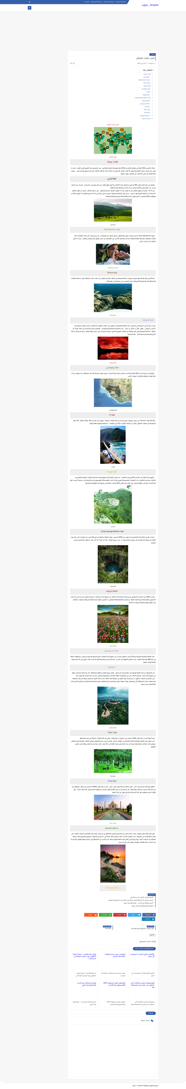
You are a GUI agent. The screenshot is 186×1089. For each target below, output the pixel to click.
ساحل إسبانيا (146, 119)
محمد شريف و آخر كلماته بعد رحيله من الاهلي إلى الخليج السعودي (130, 900)
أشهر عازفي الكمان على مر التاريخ (141, 897)
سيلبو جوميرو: (145, 116)
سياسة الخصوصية (96, 2)
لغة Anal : (147, 113)
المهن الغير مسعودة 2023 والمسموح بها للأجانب (116, 1003)
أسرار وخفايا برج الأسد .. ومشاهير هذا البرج (138, 903)
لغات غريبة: (147, 74)
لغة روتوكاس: (146, 89)
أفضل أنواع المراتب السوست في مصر (143, 975)
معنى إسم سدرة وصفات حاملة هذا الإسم (113, 975)
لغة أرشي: (147, 77)
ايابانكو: (148, 107)
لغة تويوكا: (147, 95)
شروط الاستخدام (109, 2)
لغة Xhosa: (147, 83)
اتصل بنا (86, 2)
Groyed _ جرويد (150, 5)
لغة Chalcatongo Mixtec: (143, 98)
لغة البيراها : (147, 86)
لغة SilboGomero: (144, 80)
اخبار (152, 54)
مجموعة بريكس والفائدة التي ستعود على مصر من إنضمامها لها (142, 1003)
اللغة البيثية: (146, 101)
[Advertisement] (93, 32)
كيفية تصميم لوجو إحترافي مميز (142, 906)
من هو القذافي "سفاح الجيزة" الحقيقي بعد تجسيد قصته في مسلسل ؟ (86, 975)
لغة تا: (148, 92)
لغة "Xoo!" (147, 110)
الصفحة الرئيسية (121, 2)
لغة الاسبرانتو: (145, 104)
